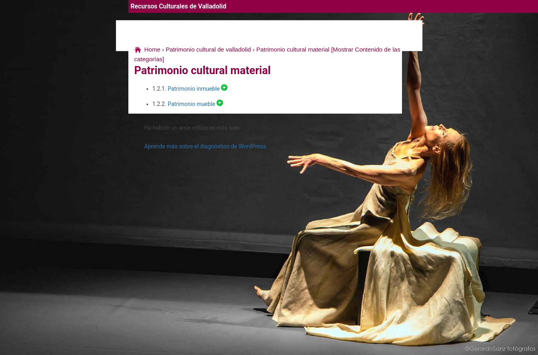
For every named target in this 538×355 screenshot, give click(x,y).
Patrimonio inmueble (193, 88)
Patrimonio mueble (190, 104)
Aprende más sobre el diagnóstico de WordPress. (206, 146)
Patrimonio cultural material (293, 49)
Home (152, 49)
